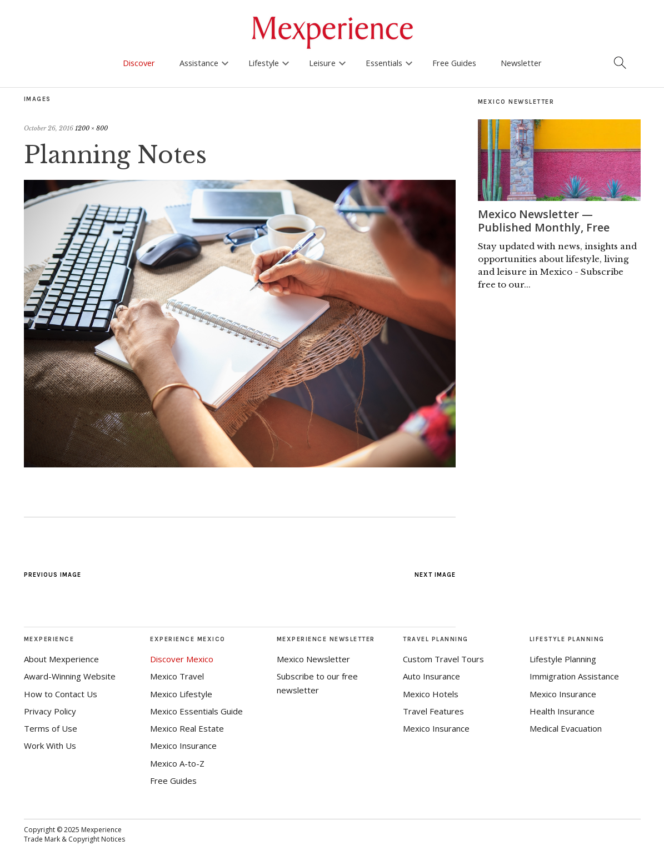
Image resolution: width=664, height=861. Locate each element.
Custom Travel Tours (443, 658)
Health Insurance (562, 711)
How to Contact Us (60, 693)
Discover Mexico (181, 658)
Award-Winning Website (70, 676)
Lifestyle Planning (563, 658)
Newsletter (521, 62)
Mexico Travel (177, 676)
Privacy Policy (50, 711)
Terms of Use (50, 728)
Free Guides (454, 62)
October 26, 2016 (48, 128)
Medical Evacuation (566, 728)
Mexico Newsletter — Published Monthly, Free (544, 221)
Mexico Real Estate (187, 728)
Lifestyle (263, 62)
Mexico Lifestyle (181, 693)
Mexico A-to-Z (177, 763)
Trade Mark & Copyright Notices (74, 839)
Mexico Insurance (183, 745)
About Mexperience (61, 658)
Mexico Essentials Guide (196, 711)
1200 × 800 (91, 128)
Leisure (322, 62)
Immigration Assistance (574, 676)
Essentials (384, 62)
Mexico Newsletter (313, 658)
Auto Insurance (431, 676)
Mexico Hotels (430, 693)
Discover (139, 62)
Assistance (198, 62)
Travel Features (433, 711)
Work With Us (50, 745)
